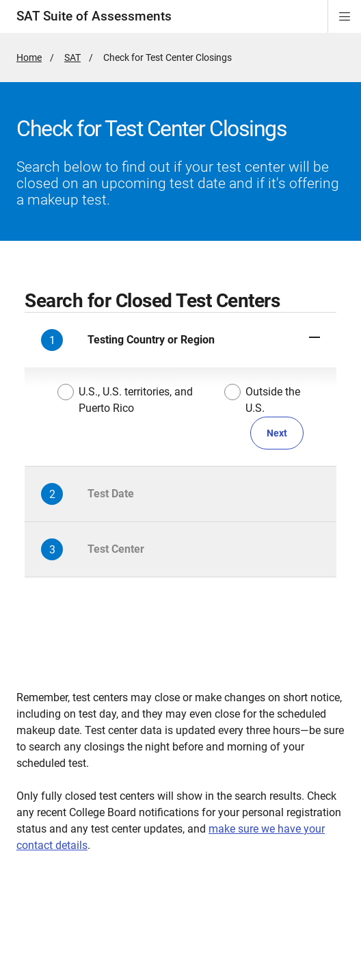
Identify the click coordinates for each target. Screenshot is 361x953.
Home (29, 57)
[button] (180, 340)
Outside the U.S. (262, 399)
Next (277, 433)
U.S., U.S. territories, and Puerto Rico (125, 399)
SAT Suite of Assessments (94, 16)
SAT (72, 57)
